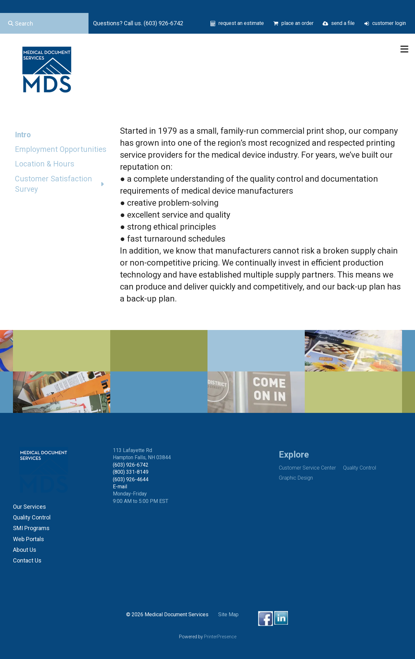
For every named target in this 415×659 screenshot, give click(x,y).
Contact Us (27, 560)
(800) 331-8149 (130, 472)
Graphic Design (296, 478)
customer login (389, 23)
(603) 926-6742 (130, 465)
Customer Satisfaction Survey (62, 184)
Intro (23, 135)
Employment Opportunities (60, 149)
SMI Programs (31, 528)
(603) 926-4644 (130, 479)
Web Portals (28, 539)
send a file (343, 23)
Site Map (228, 614)
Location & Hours (44, 164)
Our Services (29, 506)
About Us (24, 549)
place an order (297, 23)
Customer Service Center (307, 468)
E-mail (120, 486)
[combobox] (44, 23)
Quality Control (32, 517)
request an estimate (241, 23)
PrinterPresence (220, 636)
